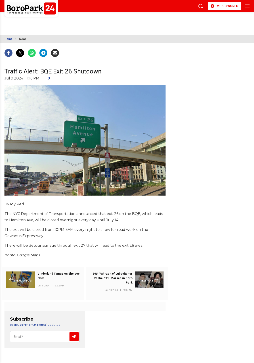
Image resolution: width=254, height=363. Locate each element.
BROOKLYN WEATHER (44, 21)
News (23, 39)
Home (8, 39)
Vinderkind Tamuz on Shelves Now (59, 276)
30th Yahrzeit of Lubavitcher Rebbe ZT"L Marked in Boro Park (112, 278)
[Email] (45, 336)
